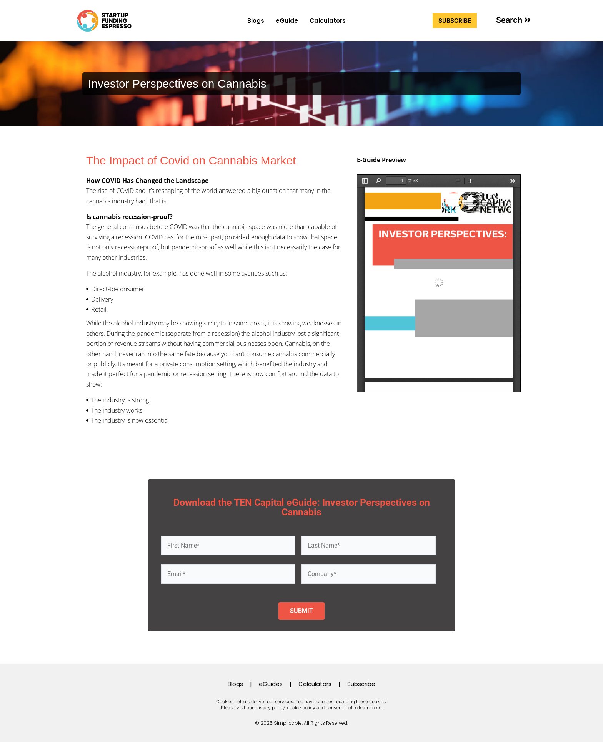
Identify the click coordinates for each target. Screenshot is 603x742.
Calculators (328, 21)
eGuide (287, 21)
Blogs (255, 21)
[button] (513, 20)
